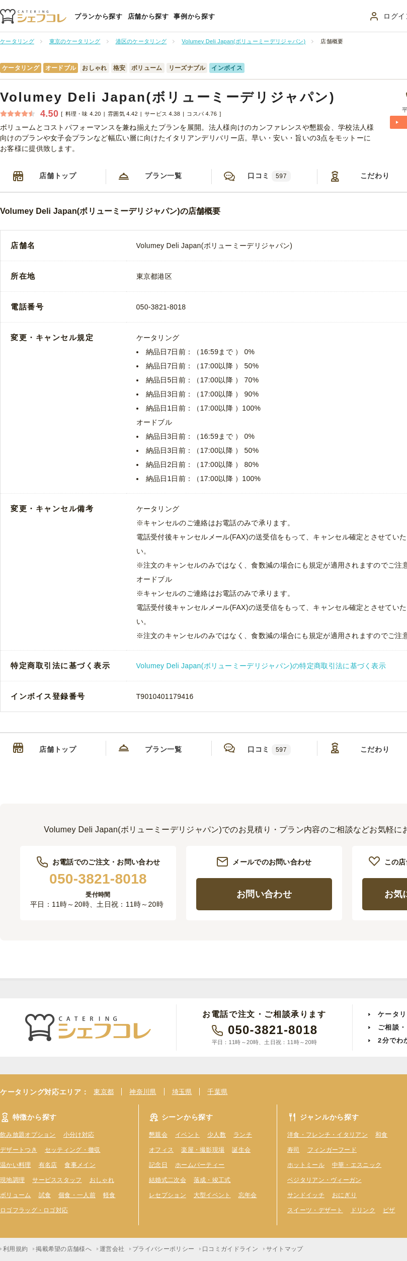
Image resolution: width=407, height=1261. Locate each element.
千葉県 (217, 1091)
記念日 (158, 1164)
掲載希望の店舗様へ (64, 1248)
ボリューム (15, 1195)
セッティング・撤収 (73, 1149)
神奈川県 (142, 1091)
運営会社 (112, 1248)
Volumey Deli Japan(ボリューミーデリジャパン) (167, 97)
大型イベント (212, 1195)
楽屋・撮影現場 (202, 1149)
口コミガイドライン (230, 1248)
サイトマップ (284, 1248)
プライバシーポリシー (163, 1248)
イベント (187, 1134)
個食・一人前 (77, 1195)
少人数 (216, 1134)
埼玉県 (182, 1091)
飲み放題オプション (28, 1134)
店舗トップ (57, 176)
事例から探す (194, 16)
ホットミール (305, 1164)
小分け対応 (79, 1134)
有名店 (48, 1164)
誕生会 (241, 1149)
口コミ (269, 176)
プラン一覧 (163, 176)
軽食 (109, 1195)
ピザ (389, 1210)
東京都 (104, 1091)
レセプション (167, 1195)
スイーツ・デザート (315, 1210)
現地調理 (12, 1180)
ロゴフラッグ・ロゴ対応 (34, 1210)
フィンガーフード (332, 1149)
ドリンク (363, 1210)
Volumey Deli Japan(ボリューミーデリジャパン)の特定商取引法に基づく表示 (261, 666)
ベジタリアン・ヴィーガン (324, 1180)
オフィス (161, 1149)
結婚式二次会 (167, 1180)
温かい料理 (15, 1164)
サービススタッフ (57, 1180)
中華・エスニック (356, 1164)
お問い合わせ (264, 894)
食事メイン (80, 1164)
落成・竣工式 (212, 1180)
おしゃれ (102, 1180)
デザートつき (18, 1149)
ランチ (242, 1134)
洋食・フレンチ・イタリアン (327, 1134)
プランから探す (98, 16)
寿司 (293, 1149)
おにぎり (344, 1195)
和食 (381, 1134)
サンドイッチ (305, 1195)
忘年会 (247, 1195)
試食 (45, 1195)
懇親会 (158, 1134)
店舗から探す (148, 16)
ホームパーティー (199, 1164)
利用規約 (15, 1248)
